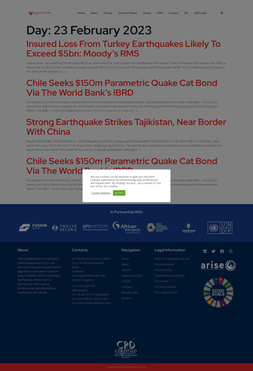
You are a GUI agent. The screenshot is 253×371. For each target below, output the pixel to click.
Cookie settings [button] (100, 193)
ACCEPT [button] (119, 192)
